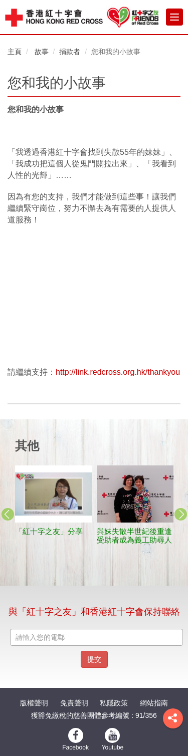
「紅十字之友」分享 (49, 531)
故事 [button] (42, 52)
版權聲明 (34, 703)
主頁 (15, 52)
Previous (7, 514)
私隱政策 (114, 703)
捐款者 (69, 52)
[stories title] (53, 494)
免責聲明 (74, 703)
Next (180, 514)
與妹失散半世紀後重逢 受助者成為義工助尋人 (138, 535)
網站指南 (154, 703)
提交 (94, 659)
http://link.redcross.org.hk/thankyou (118, 372)
